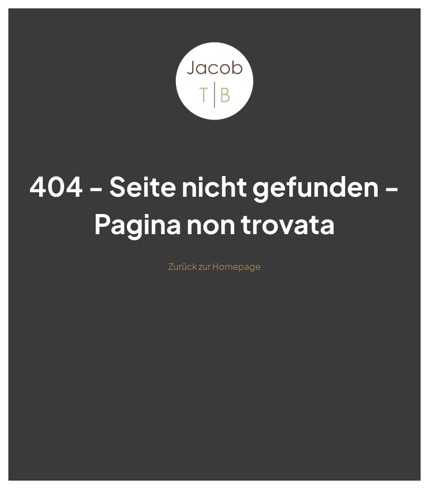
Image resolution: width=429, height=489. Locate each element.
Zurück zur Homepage (214, 266)
